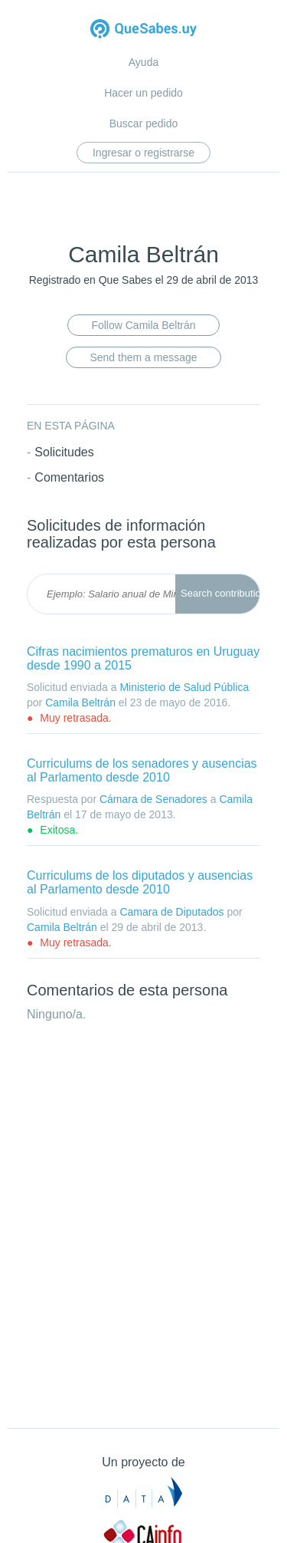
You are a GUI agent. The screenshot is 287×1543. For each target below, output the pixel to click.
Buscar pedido (143, 123)
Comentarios (69, 477)
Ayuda (143, 62)
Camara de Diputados (171, 912)
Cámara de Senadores (153, 799)
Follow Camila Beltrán (143, 325)
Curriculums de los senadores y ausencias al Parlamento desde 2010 (142, 770)
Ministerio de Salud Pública (184, 687)
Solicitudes (63, 452)
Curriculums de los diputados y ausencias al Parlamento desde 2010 (140, 882)
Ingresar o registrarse (143, 152)
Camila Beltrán (80, 702)
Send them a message (143, 357)
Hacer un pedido (143, 93)
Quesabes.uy (143, 30)
